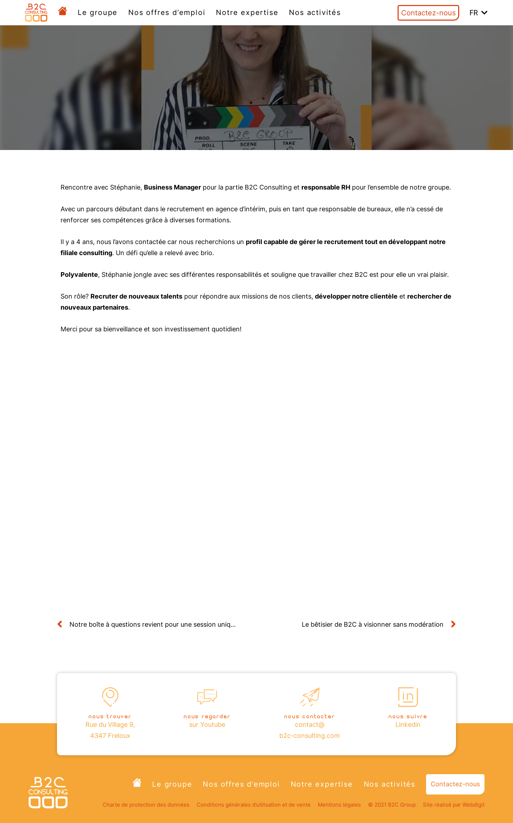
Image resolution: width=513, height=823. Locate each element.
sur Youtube (207, 724)
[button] (479, 12)
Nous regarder (207, 715)
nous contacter (309, 715)
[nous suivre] (408, 697)
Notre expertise (247, 12)
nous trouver (110, 715)
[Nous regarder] (207, 697)
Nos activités (315, 12)
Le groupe (98, 12)
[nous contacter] (310, 697)
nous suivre (408, 715)
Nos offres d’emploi (166, 12)
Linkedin (408, 724)
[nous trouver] (110, 697)
